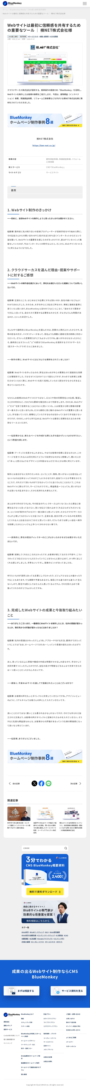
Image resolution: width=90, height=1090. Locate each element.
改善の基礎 (26, 942)
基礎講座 (25, 939)
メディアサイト (48, 1049)
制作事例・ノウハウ (50, 1034)
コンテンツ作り (59, 939)
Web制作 (25, 932)
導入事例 (24, 1074)
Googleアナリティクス (45, 939)
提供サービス (8, 1029)
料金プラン (47, 1014)
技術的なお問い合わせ (73, 1030)
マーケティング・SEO (28, 1045)
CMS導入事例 (13, 36)
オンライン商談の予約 (73, 1026)
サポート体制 (25, 1026)
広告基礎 (33, 939)
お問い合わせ (70, 1019)
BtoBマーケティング (37, 932)
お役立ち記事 (48, 1057)
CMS (66, 935)
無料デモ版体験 (71, 1022)
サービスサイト (33, 36)
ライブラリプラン (49, 1022)
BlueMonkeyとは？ (27, 1014)
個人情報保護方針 (9, 1039)
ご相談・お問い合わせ (73, 1014)
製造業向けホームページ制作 (30, 1063)
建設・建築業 (44, 36)
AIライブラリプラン (50, 1019)
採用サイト (47, 1046)
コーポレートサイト (38, 942)
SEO (47, 932)
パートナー (69, 1042)
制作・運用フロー (26, 1048)
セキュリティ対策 (26, 1022)
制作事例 (23, 36)
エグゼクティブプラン (51, 1026)
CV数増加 (59, 935)
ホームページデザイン (28, 1041)
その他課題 (54, 36)
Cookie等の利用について (12, 1035)
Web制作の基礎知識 (29, 935)
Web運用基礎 (55, 932)
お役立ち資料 (48, 1061)
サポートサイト (71, 1046)
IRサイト (59, 942)
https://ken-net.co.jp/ (44, 145)
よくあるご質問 (71, 1037)
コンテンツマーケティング (46, 935)
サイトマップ (8, 1043)
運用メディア (8, 1025)
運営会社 (6, 1022)
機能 (22, 1019)
